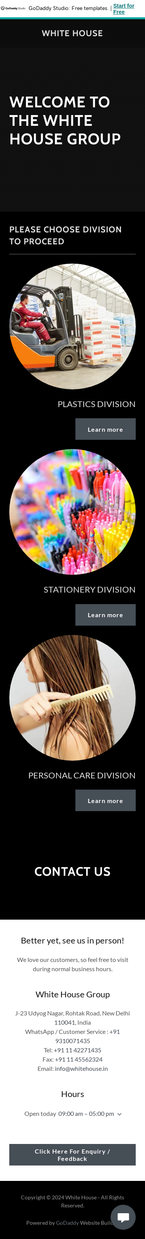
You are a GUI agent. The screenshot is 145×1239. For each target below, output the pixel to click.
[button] (118, 1114)
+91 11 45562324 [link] (78, 1059)
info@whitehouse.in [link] (81, 1068)
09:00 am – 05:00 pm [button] (86, 1113)
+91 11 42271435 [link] (77, 1050)
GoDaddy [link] (67, 1222)
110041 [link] (64, 1022)
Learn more (105, 429)
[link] (72, 33)
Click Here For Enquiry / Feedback (72, 1154)
